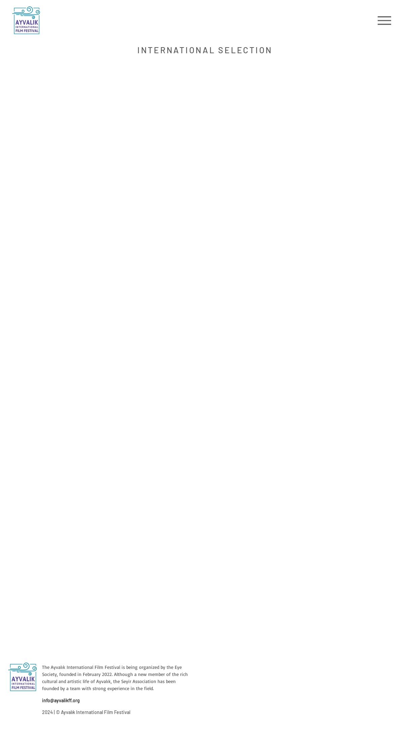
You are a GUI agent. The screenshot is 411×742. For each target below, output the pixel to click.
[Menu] (384, 20)
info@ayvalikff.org (61, 700)
